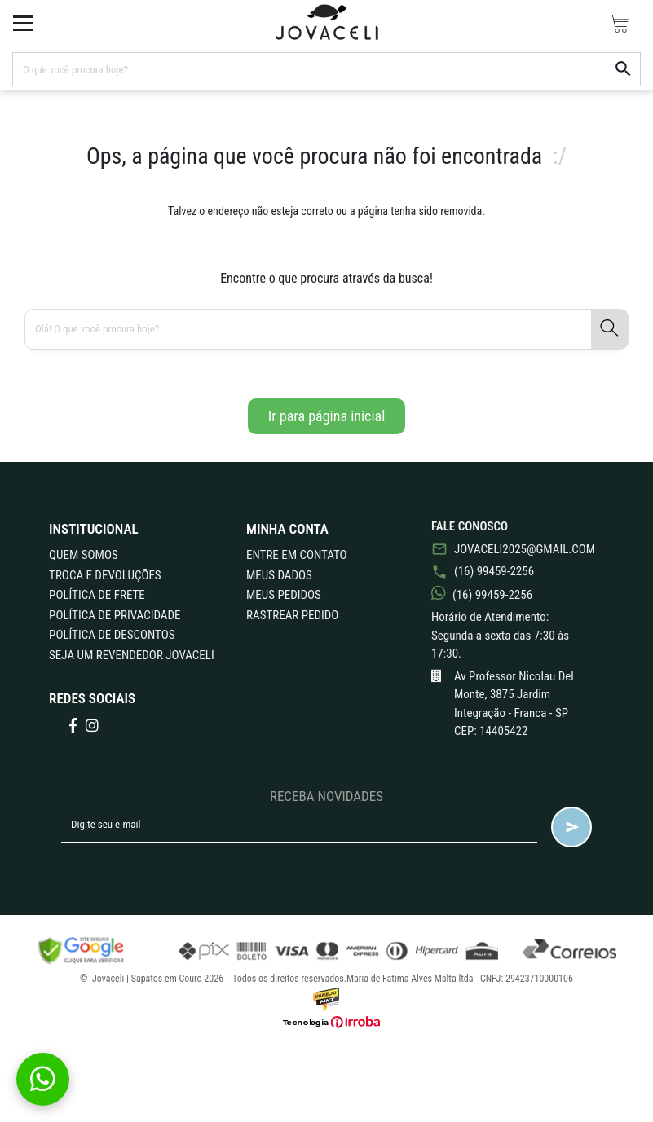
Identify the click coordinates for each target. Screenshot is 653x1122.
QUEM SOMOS (83, 555)
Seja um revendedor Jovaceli (131, 655)
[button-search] (624, 69)
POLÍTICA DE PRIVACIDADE (114, 615)
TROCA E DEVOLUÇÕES (105, 575)
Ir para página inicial (327, 416)
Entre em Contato (296, 555)
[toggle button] (22, 22)
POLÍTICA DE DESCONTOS (111, 634)
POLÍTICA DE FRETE (97, 594)
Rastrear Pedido (292, 615)
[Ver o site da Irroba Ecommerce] (327, 1022)
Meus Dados (279, 575)
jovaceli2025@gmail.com (511, 549)
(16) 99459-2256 (482, 571)
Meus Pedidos (283, 594)
